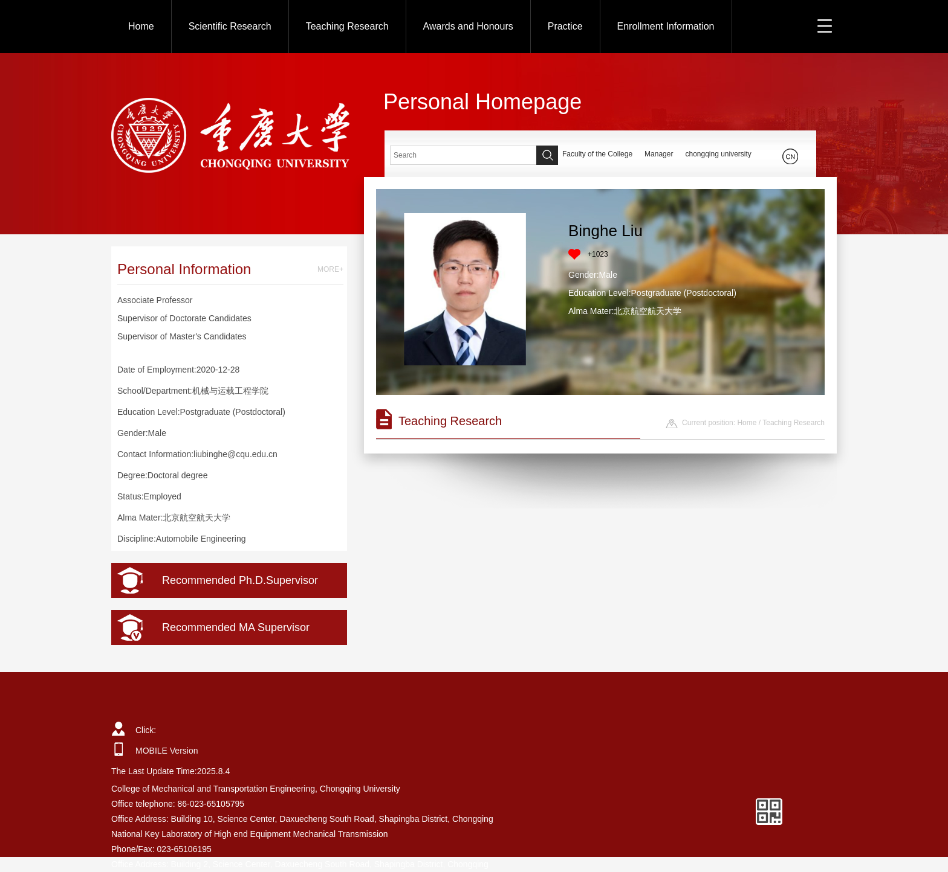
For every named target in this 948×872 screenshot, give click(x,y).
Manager (658, 154)
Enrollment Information (666, 26)
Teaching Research (347, 26)
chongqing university (718, 154)
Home (141, 26)
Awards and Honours (468, 26)
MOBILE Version (166, 750)
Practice (565, 26)
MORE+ (330, 269)
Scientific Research (230, 26)
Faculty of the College (597, 154)
